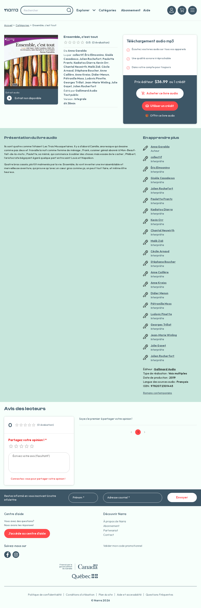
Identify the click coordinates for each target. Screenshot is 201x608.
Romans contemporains (157, 393)
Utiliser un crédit (160, 106)
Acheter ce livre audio (160, 93)
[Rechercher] (68, 10)
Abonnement (111, 526)
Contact (108, 534)
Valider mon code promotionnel (122, 545)
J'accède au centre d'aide (27, 533)
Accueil (8, 25)
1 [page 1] (138, 432)
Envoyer (182, 497)
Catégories (22, 25)
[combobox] (47, 10)
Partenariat (110, 530)
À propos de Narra (114, 521)
